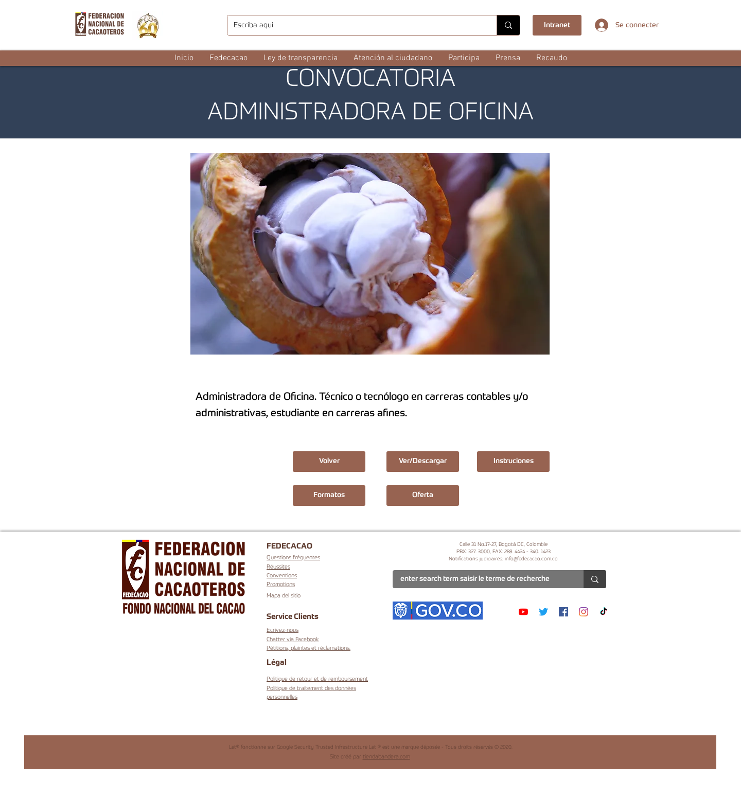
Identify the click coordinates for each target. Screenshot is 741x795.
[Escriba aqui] (354, 25)
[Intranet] (557, 25)
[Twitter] (543, 611)
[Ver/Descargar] (422, 461)
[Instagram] (583, 611)
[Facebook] (563, 611)
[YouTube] (523, 611)
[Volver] (329, 461)
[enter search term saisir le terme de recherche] (480, 579)
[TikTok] (603, 611)
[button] (228, 58)
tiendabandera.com (386, 757)
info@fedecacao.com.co (531, 558)
